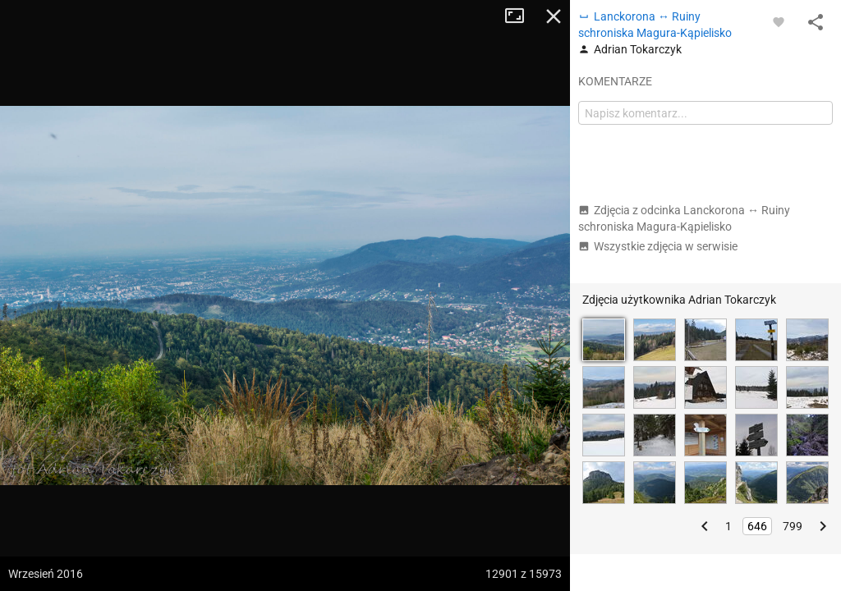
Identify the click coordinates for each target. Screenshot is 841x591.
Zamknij (553, 16)
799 (792, 526)
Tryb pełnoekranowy (520, 16)
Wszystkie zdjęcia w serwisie (658, 246)
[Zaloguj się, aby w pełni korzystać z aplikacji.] (778, 21)
